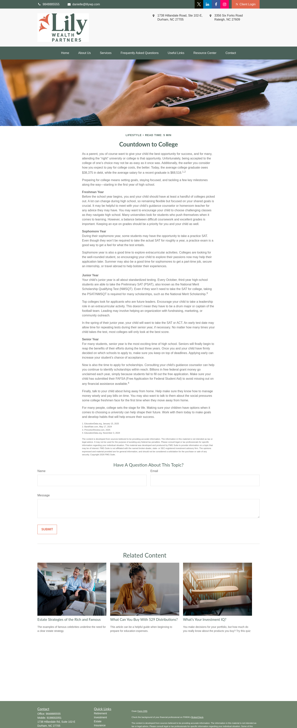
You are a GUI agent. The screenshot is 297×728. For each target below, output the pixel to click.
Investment (100, 717)
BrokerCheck (197, 717)
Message (43, 495)
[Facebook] (216, 4)
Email (154, 471)
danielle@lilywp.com (83, 4)
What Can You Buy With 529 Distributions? (144, 619)
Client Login (246, 4)
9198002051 (54, 717)
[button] (65, 53)
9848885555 (53, 713)
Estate (98, 721)
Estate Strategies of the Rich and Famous (69, 619)
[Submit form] (47, 529)
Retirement (100, 713)
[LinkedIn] (207, 4)
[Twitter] (199, 4)
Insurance (100, 725)
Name (41, 471)
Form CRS (142, 711)
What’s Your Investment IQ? (204, 619)
